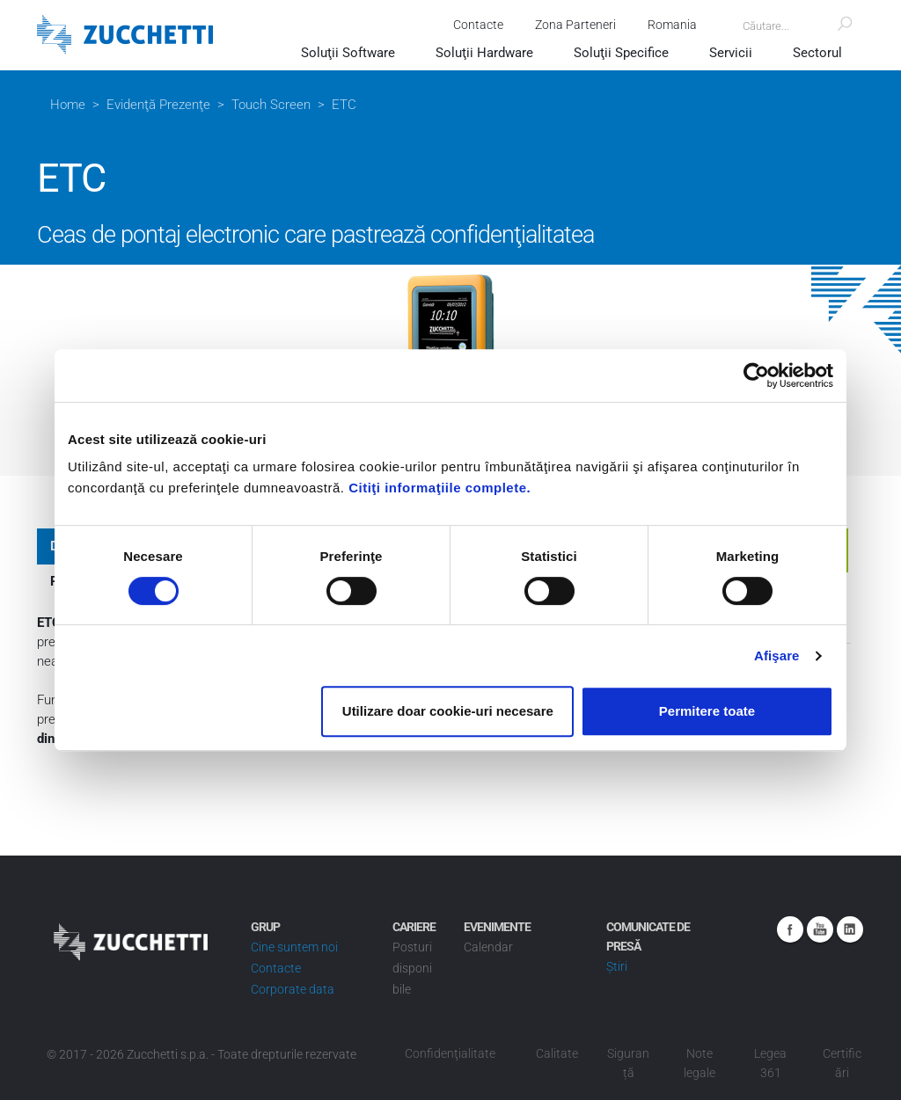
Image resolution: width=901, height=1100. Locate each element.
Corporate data (292, 989)
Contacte (478, 25)
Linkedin (850, 929)
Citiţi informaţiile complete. (439, 487)
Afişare (777, 655)
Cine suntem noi (294, 947)
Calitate (557, 1053)
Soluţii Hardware (484, 53)
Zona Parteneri (575, 25)
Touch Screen (271, 105)
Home (67, 105)
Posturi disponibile (412, 968)
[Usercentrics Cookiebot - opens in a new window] (756, 375)
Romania (672, 25)
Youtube (820, 929)
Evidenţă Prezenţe (158, 105)
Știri (616, 966)
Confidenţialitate (450, 1053)
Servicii (730, 53)
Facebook (790, 929)
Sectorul (817, 53)
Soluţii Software (348, 53)
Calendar (488, 947)
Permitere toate (707, 710)
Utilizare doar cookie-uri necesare (447, 710)
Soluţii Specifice (621, 53)
